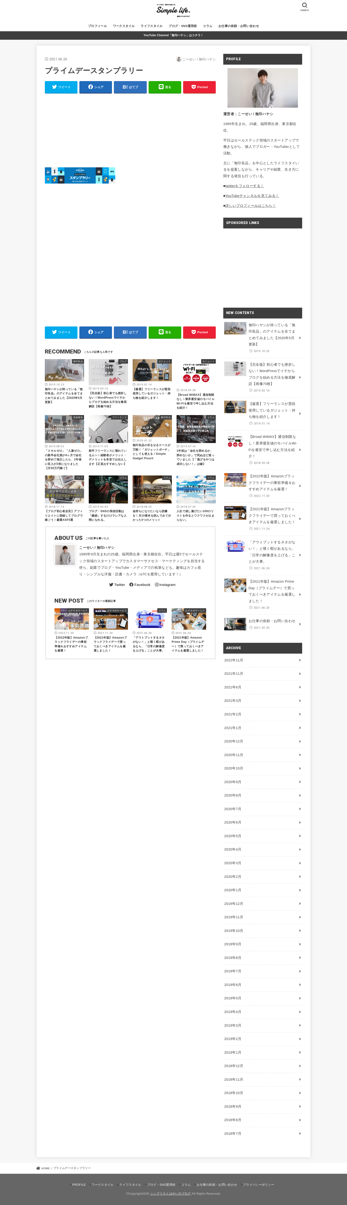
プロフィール (97, 26)
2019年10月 (233, 931)
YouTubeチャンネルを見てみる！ (252, 196)
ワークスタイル (124, 26)
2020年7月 (232, 809)
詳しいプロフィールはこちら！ (250, 206)
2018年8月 (232, 1120)
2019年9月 (232, 944)
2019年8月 (232, 958)
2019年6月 (232, 985)
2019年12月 (233, 904)
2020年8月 (232, 795)
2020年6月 (232, 822)
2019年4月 (232, 1012)
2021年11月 (233, 673)
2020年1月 (232, 890)
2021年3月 (232, 701)
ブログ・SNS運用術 (183, 26)
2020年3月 (232, 863)
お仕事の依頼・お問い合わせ (238, 26)
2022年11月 (233, 660)
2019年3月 (232, 1025)
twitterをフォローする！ (244, 186)
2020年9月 (232, 782)
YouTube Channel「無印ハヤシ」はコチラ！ (173, 35)
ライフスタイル (151, 26)
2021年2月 (232, 714)
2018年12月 (233, 1066)
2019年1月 (232, 1052)
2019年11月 (233, 917)
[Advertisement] (130, 130)
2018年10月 (233, 1093)
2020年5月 (232, 836)
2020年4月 (232, 849)
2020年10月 (233, 768)
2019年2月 (232, 1039)
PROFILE (79, 1184)
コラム (207, 26)
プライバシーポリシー (258, 1184)
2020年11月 (233, 755)
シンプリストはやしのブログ (170, 1193)
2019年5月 (232, 998)
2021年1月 (232, 728)
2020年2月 (232, 877)
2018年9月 (232, 1106)
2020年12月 (233, 741)
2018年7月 (232, 1133)
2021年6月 (232, 687)
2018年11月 (233, 1079)
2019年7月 (232, 971)
